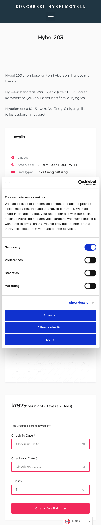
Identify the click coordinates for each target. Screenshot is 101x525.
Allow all (50, 315)
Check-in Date (23, 435)
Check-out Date (24, 458)
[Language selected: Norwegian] (78, 521)
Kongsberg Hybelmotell (50, 6)
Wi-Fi (73, 165)
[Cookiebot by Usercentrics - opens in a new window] (78, 182)
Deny (50, 339)
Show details (78, 302)
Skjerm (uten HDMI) (53, 165)
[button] (50, 16)
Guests (16, 481)
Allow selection (50, 327)
